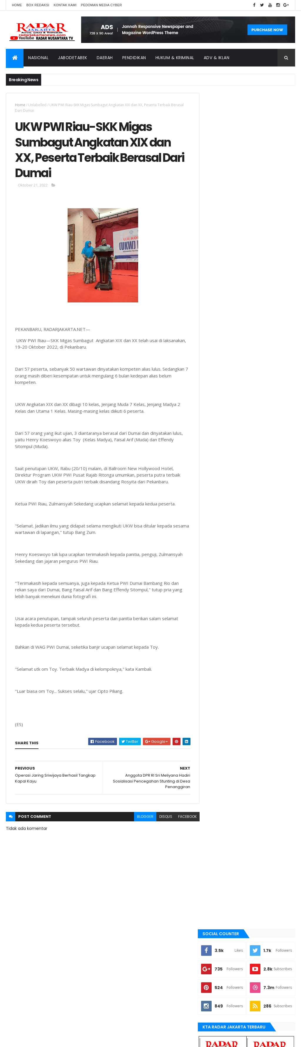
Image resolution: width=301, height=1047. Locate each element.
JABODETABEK (220, 669)
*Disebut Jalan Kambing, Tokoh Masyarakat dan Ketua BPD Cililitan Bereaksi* (262, 423)
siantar (216, 778)
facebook (183, 817)
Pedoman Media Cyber (101, 5)
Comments (272, 497)
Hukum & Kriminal (174, 58)
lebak (214, 719)
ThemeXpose (39, 1038)
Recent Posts (227, 497)
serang (216, 768)
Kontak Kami (65, 5)
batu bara (218, 629)
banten (216, 619)
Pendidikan (134, 58)
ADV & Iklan (217, 58)
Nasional (38, 58)
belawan (217, 649)
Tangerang (220, 788)
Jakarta (217, 679)
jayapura (218, 699)
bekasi (215, 639)
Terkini (216, 808)
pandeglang (220, 758)
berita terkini (221, 659)
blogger (141, 817)
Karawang (219, 709)
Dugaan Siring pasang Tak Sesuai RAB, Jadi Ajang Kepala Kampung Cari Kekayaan (262, 476)
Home (17, 5)
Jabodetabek (72, 58)
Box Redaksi (37, 5)
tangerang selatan (227, 798)
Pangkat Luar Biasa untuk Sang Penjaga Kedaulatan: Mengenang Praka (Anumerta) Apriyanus (263, 450)
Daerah (105, 58)
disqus (161, 817)
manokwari (220, 729)
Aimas (215, 609)
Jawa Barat (220, 689)
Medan (215, 739)
